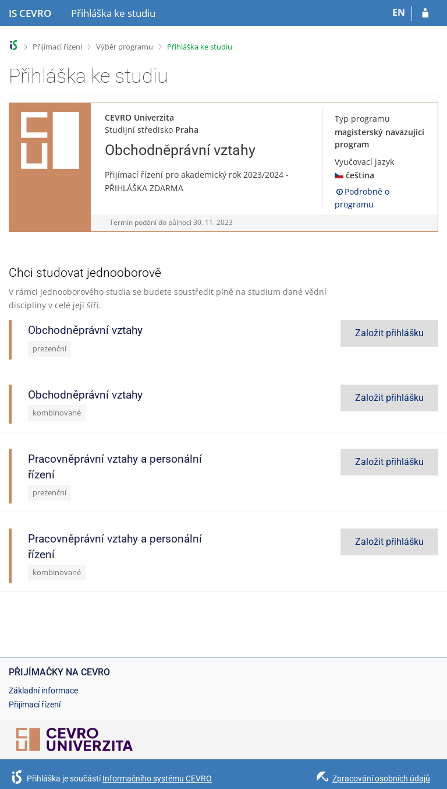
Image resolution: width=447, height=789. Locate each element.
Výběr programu (124, 46)
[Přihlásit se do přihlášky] (425, 13)
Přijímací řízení (57, 46)
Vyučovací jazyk (364, 161)
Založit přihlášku (389, 333)
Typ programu (362, 118)
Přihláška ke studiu (199, 46)
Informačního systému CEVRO (157, 778)
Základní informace (43, 690)
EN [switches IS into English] (398, 12)
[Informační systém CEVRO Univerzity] (30, 13)
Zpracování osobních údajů (381, 778)
